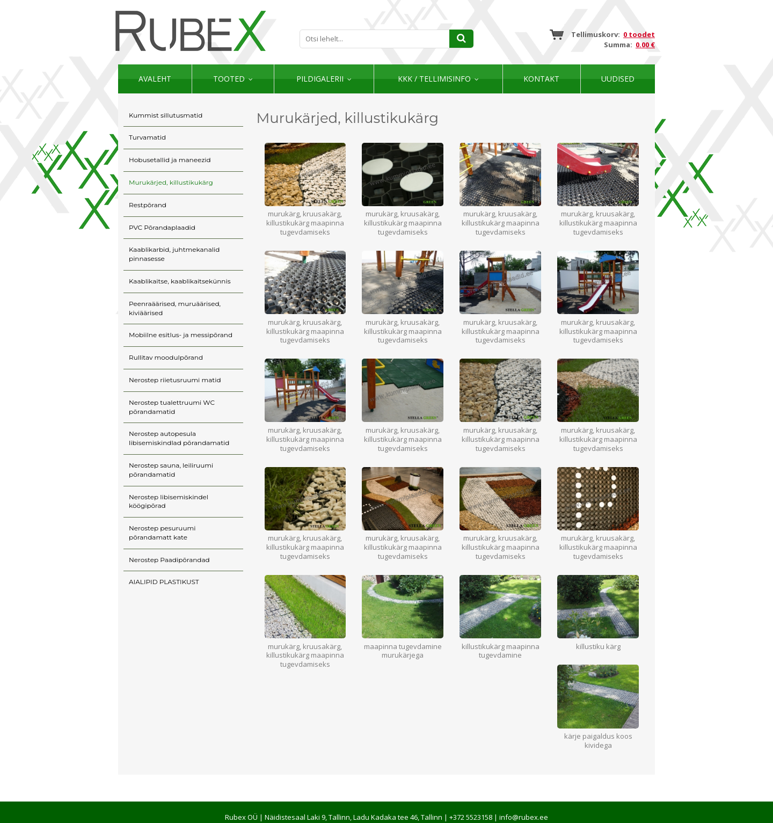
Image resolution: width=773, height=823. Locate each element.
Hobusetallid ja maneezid (170, 160)
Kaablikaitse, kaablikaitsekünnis (180, 281)
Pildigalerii (320, 79)
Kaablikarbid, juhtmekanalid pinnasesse (174, 254)
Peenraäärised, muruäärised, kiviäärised (175, 308)
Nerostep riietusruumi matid (175, 380)
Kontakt (541, 79)
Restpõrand (147, 205)
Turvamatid (147, 137)
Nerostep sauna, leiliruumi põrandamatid (171, 469)
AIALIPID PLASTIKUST (164, 582)
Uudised (618, 79)
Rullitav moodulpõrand (166, 357)
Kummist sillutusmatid (165, 115)
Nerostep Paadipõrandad (169, 560)
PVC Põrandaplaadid (162, 227)
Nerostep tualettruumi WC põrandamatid (172, 407)
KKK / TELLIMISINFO (434, 79)
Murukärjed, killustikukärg (171, 182)
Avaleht (154, 79)
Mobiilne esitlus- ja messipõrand (180, 335)
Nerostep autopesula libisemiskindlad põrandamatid (179, 438)
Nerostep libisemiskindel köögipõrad (168, 501)
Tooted (229, 79)
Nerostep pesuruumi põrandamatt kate (162, 532)
